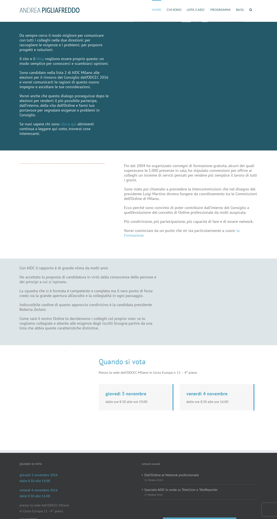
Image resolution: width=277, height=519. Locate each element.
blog (40, 58)
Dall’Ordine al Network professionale (171, 475)
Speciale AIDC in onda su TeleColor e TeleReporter (181, 489)
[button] (250, 9)
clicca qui (68, 123)
